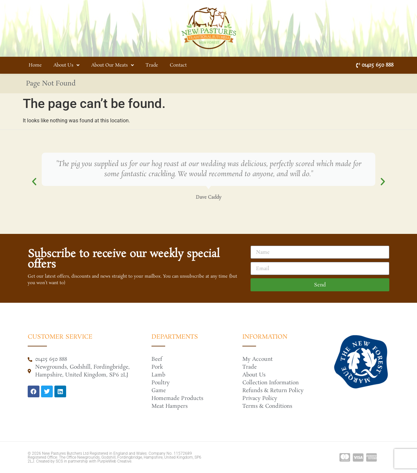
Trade (152, 65)
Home (35, 65)
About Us (66, 65)
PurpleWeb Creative (114, 461)
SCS (59, 461)
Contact (178, 65)
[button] (34, 182)
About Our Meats (112, 65)
